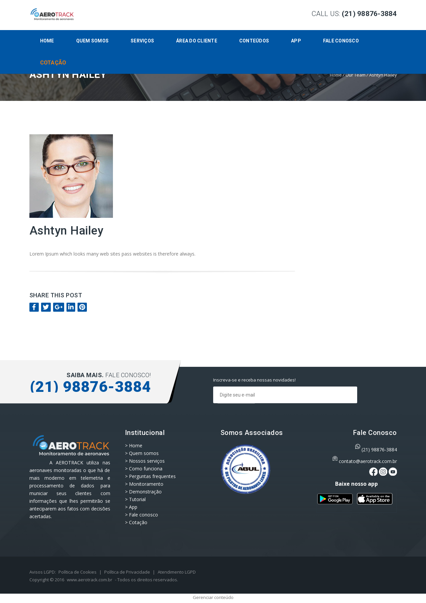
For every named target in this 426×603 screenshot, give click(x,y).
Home (47, 40)
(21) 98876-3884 (379, 449)
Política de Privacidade (127, 572)
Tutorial (137, 499)
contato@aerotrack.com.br (368, 461)
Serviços (142, 40)
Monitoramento (146, 484)
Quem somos (92, 40)
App (296, 40)
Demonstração (145, 491)
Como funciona (145, 468)
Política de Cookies (77, 572)
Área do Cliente (196, 40)
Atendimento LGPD (177, 572)
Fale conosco (341, 40)
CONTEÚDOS (254, 40)
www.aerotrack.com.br (89, 580)
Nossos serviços (147, 461)
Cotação (53, 62)
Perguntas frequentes (152, 476)
